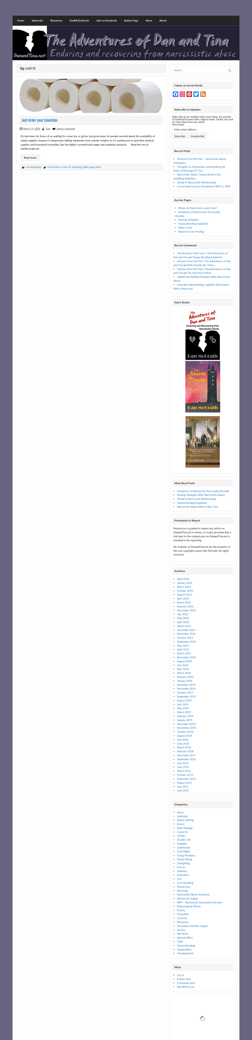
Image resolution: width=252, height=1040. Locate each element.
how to (181, 867)
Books (180, 824)
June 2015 (183, 790)
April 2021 (183, 649)
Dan (48, 128)
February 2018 (185, 751)
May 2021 (183, 645)
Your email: (178, 124)
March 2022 (184, 626)
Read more (30, 157)
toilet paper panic (92, 167)
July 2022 (182, 614)
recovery (182, 918)
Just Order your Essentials (39, 120)
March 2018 (184, 747)
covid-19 (66, 167)
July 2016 (182, 763)
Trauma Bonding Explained (193, 223)
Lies (179, 878)
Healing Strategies (188, 219)
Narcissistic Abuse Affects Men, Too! (197, 506)
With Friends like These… (201, 265)
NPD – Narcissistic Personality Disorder (199, 902)
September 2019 (186, 696)
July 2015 (182, 786)
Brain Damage (185, 827)
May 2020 (183, 668)
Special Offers (185, 937)
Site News (183, 933)
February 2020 (185, 676)
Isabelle (181, 276)
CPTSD (181, 835)
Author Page (131, 20)
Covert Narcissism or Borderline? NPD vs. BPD (203, 186)
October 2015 (185, 774)
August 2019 (184, 700)
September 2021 (186, 641)
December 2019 (186, 684)
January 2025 (184, 582)
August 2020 (184, 661)
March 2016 (184, 770)
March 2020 (184, 672)
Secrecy (181, 929)
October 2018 (185, 731)
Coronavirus (53, 167)
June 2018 (183, 743)
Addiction (182, 816)
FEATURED (183, 851)
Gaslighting (183, 863)
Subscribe (37, 20)
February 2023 (185, 606)
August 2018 (184, 735)
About (163, 20)
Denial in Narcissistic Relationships (196, 182)
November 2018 (186, 727)
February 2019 (185, 716)
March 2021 (184, 653)
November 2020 (186, 657)
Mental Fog (183, 886)
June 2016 (183, 766)
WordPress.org (185, 986)
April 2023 (183, 598)
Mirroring (182, 890)
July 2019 (182, 704)
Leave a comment (66, 128)
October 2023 (185, 590)
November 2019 (186, 688)
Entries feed (184, 979)
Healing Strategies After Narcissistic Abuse (201, 494)
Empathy (182, 843)
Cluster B (182, 831)
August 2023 (184, 594)
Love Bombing (185, 882)
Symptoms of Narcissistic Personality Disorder (203, 491)
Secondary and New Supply (192, 925)
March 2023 (184, 602)
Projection (183, 914)
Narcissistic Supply (187, 898)
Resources (56, 20)
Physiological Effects (189, 906)
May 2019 (183, 708)
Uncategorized (33, 167)
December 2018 (186, 723)
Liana (180, 284)
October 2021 (185, 637)
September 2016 (186, 759)
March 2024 (184, 586)
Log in (180, 975)
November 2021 (186, 633)
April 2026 (183, 578)
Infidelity (182, 871)
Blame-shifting (185, 820)
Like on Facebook (106, 20)
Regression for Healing (191, 231)
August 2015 (184, 782)
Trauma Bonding (186, 945)
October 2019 (185, 692)
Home (20, 20)
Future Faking (184, 859)
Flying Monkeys (186, 855)
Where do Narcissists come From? (197, 208)
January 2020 (184, 680)
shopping (76, 167)
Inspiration (183, 874)
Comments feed (186, 982)
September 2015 (186, 778)
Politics (181, 910)
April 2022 (183, 622)
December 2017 (186, 755)
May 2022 (183, 618)
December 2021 (186, 629)
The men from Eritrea (199, 272)
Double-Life (184, 839)
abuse (180, 812)
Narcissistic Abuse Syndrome (193, 894)
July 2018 (182, 739)
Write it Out (185, 227)
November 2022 (186, 610)
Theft (180, 941)
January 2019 (184, 720)
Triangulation (184, 949)
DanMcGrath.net (79, 20)
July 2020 (182, 665)
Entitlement (183, 847)
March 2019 (184, 712)
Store (149, 20)
